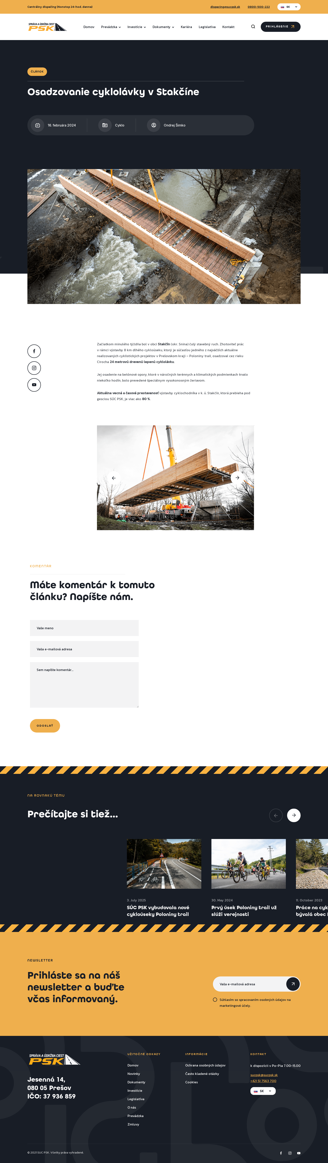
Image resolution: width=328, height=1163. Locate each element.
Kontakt (228, 26)
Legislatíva (207, 26)
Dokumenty (163, 26)
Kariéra (186, 26)
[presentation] (114, 478)
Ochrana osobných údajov (205, 1065)
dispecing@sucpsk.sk (225, 7)
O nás (132, 1107)
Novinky (134, 1073)
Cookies (191, 1082)
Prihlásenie (281, 26)
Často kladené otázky (202, 1073)
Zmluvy (133, 1124)
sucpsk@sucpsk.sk (264, 1074)
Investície (137, 26)
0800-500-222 (259, 7)
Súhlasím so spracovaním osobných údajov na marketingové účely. (255, 1002)
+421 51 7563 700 (263, 1080)
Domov (88, 26)
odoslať (45, 725)
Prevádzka (111, 26)
